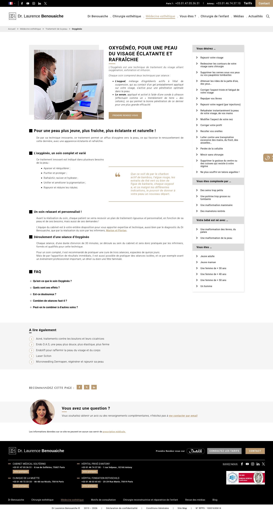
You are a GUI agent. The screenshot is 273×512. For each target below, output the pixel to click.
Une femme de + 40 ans (213, 274)
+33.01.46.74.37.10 (228, 3)
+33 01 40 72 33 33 (22, 481)
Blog (214, 499)
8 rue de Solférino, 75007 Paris (49, 467)
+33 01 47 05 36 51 (22, 467)
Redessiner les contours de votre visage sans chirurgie (218, 65)
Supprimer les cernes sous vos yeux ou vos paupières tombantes (220, 74)
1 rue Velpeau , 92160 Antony (117, 467)
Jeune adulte (207, 256)
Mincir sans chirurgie (212, 154)
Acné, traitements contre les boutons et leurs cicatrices (70, 338)
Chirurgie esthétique (42, 499)
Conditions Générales (157, 508)
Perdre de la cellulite (211, 148)
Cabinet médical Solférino (29, 464)
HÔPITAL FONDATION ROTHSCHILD (100, 478)
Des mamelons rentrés (212, 211)
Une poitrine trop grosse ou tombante (215, 197)
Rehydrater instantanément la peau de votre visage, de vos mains (219, 112)
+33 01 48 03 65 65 (91, 481)
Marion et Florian (116, 230)
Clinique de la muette (26, 478)
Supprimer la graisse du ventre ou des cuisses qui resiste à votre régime (218, 163)
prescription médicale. (114, 431)
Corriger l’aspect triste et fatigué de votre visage (219, 91)
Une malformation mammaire (216, 205)
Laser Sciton (43, 356)
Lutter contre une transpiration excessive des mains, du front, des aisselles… (219, 140)
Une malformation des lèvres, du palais (218, 230)
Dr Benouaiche (16, 499)
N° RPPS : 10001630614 (208, 508)
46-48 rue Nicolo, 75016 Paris (49, 481)
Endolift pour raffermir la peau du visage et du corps (68, 350)
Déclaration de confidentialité (121, 508)
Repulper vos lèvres (211, 98)
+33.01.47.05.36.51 (187, 3)
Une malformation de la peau (216, 238)
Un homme (206, 286)
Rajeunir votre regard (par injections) (220, 104)
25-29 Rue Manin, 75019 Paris (118, 481)
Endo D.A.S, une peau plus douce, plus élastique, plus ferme (73, 344)
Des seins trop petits (211, 190)
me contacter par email (183, 415)
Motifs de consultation (103, 499)
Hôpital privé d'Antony (96, 464)
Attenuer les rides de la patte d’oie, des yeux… (219, 82)
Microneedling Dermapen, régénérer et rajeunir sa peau (70, 361)
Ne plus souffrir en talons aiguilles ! (219, 172)
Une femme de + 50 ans (213, 280)
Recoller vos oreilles (211, 131)
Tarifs (248, 3)
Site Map (182, 508)
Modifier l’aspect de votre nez (216, 119)
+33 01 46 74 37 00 (91, 467)
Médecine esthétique (72, 499)
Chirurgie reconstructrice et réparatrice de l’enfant (150, 499)
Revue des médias (195, 499)
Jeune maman (208, 262)
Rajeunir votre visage (211, 57)
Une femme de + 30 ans (213, 268)
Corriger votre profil (211, 125)
